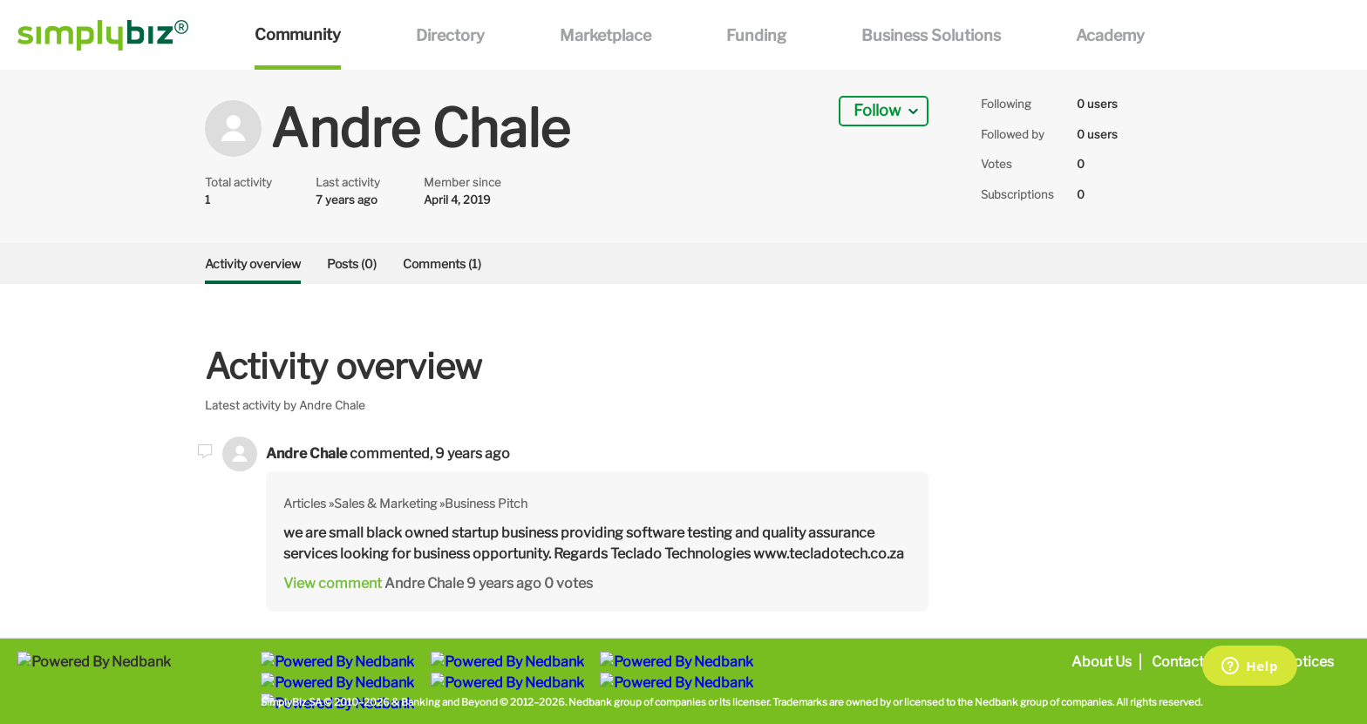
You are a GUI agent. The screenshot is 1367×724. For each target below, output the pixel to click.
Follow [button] (877, 110)
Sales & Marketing (385, 503)
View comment (332, 583)
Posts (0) (352, 263)
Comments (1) (442, 263)
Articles (304, 503)
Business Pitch (486, 503)
